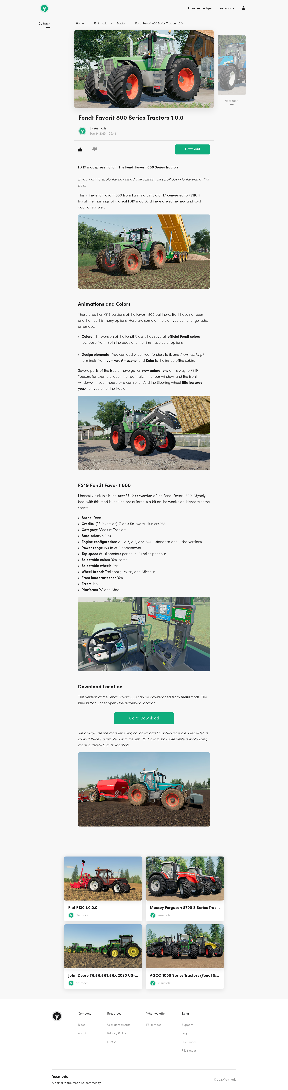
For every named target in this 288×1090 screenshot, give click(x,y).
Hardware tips (200, 8)
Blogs (81, 1025)
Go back (44, 23)
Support (187, 1025)
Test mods (226, 8)
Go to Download (144, 718)
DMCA (111, 1042)
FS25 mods (189, 1050)
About (82, 1033)
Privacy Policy (116, 1033)
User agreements (118, 1025)
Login (185, 1033)
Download (192, 149)
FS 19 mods (153, 1025)
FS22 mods (189, 1042)
